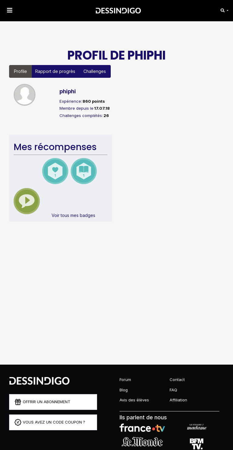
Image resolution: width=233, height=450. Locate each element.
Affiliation (178, 399)
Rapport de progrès (55, 71)
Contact (177, 379)
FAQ (173, 389)
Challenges (94, 71)
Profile (20, 71)
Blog (124, 389)
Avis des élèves (134, 399)
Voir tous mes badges (73, 215)
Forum (125, 379)
